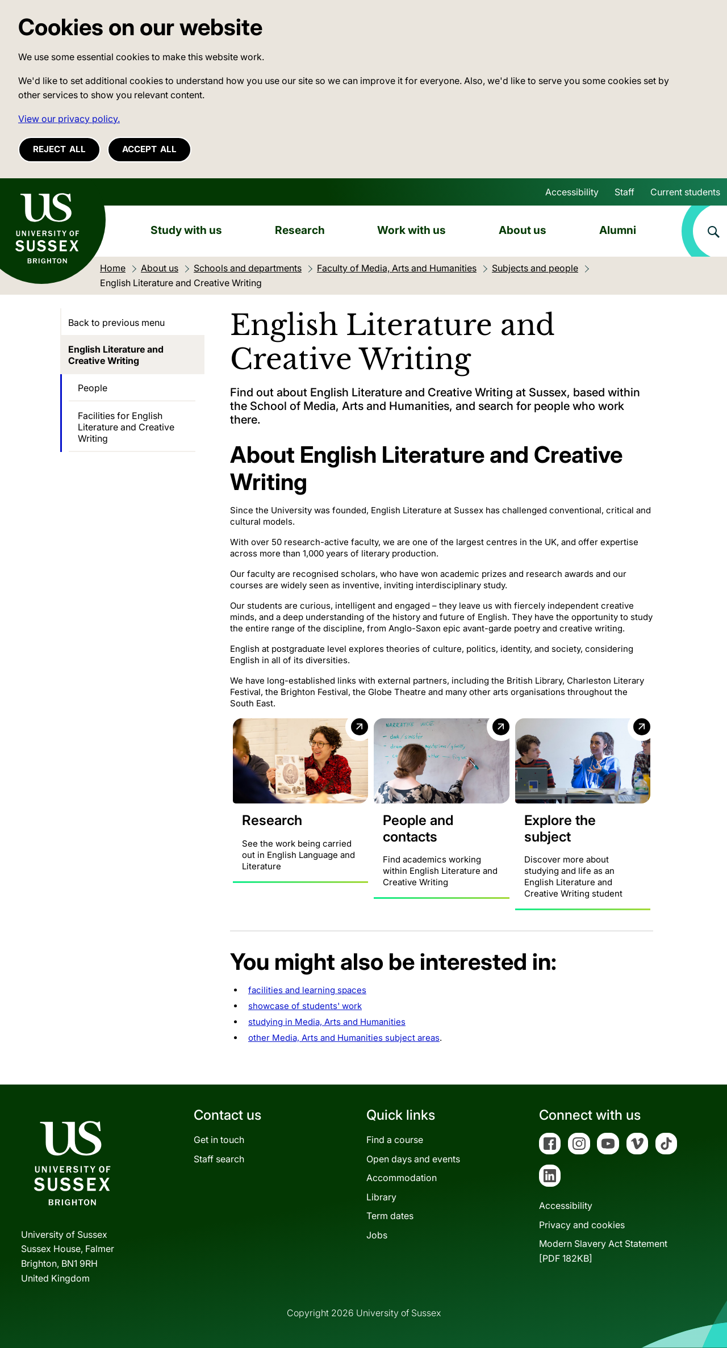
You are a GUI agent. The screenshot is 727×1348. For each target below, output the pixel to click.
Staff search (219, 1159)
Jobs (376, 1235)
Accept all (149, 149)
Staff (624, 192)
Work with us (411, 230)
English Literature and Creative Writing (116, 355)
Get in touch (219, 1139)
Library (381, 1197)
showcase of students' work (305, 1006)
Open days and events (413, 1159)
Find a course (394, 1139)
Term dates (389, 1216)
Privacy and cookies (582, 1224)
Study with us (186, 230)
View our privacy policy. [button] (69, 118)
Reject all (59, 149)
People (92, 387)
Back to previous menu (116, 322)
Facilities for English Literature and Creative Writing (126, 427)
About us (522, 230)
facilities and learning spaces (307, 990)
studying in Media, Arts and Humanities (327, 1022)
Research (300, 230)
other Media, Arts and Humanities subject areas (344, 1038)
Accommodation (401, 1178)
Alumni (617, 230)
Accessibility (572, 192)
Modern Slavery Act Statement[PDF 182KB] (603, 1251)
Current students (685, 192)
